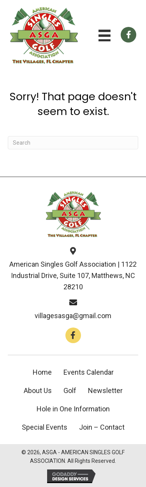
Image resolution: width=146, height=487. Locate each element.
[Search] (73, 142)
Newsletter (105, 390)
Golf (69, 390)
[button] (73, 335)
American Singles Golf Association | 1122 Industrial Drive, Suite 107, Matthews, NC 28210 (73, 275)
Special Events (44, 427)
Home (42, 372)
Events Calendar (88, 372)
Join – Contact (102, 427)
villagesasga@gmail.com (73, 316)
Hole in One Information (73, 409)
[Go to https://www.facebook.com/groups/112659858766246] (128, 35)
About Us (38, 390)
